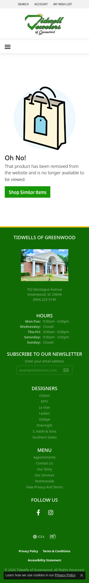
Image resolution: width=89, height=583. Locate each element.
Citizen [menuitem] (44, 395)
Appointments (44, 457)
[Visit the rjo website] (52, 536)
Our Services (44, 475)
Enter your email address (44, 361)
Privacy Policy (28, 551)
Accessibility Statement (44, 560)
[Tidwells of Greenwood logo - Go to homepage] (44, 24)
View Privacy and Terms (44, 487)
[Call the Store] (44, 299)
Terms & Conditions (56, 551)
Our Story (44, 469)
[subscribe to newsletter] (66, 370)
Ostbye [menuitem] (44, 419)
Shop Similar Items (27, 192)
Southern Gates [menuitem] (44, 437)
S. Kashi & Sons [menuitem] (44, 431)
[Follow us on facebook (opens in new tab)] (38, 513)
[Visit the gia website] (38, 536)
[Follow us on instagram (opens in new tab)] (51, 513)
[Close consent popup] (81, 575)
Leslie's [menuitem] (44, 413)
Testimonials (44, 481)
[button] (23, 4)
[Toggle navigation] (7, 47)
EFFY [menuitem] (44, 401)
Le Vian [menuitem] (44, 407)
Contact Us (44, 463)
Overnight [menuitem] (44, 425)
